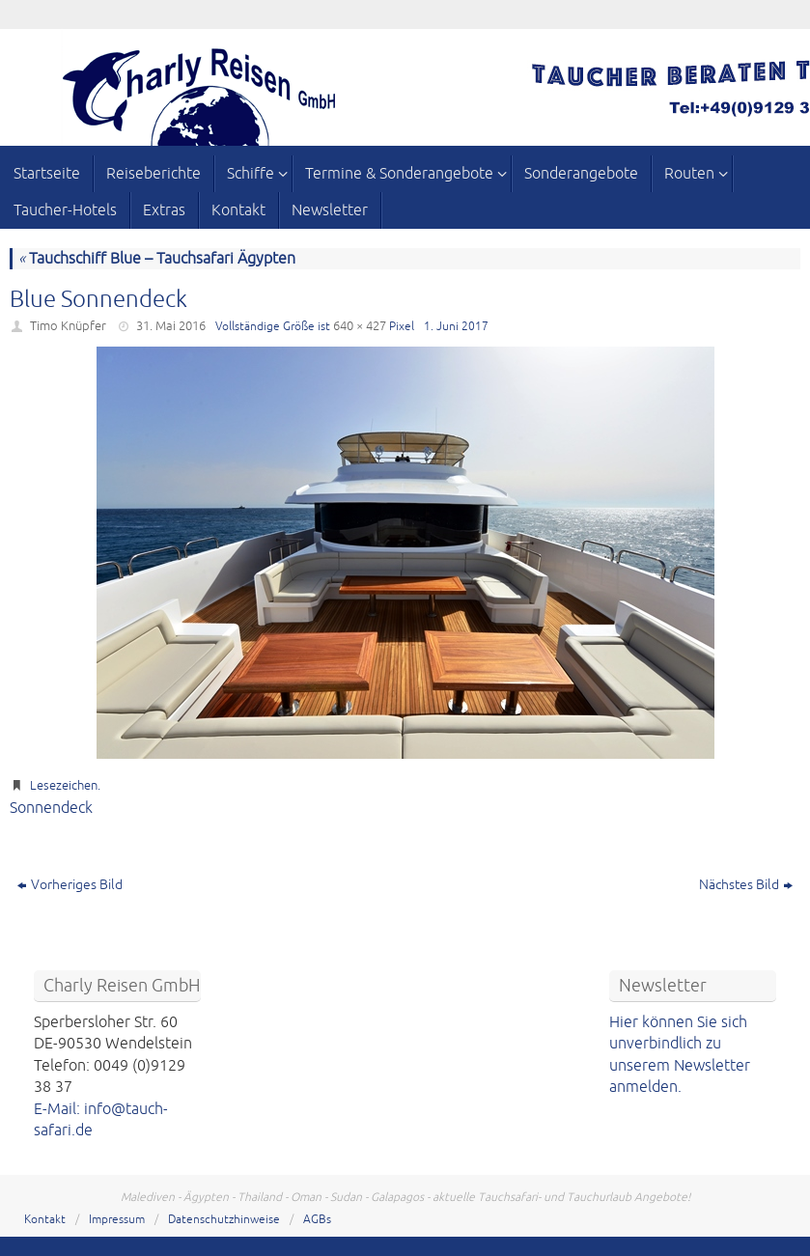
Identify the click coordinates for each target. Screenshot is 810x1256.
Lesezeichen (64, 786)
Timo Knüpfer (68, 326)
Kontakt (45, 1220)
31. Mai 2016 (171, 326)
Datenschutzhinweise (224, 1220)
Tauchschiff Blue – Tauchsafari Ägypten (156, 258)
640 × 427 (359, 326)
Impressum (117, 1220)
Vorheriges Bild (70, 885)
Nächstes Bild (746, 885)
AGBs (317, 1220)
